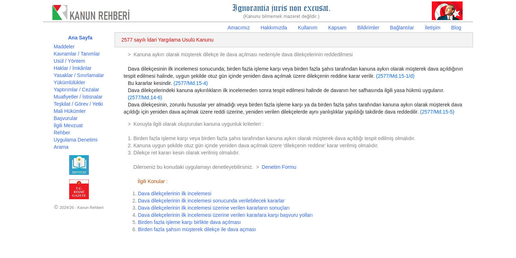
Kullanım (307, 27)
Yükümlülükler (69, 82)
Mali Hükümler (70, 111)
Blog (456, 27)
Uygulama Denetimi (75, 140)
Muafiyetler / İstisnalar (78, 97)
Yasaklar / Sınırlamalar (79, 75)
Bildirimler (368, 27)
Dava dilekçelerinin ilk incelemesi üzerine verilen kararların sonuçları (214, 208)
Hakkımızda (274, 27)
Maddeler (64, 46)
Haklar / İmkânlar (73, 68)
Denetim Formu (279, 167)
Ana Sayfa (80, 37)
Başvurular (66, 118)
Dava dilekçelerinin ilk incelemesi (174, 193)
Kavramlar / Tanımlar (77, 54)
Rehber (62, 132)
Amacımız (239, 27)
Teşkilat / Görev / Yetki (78, 104)
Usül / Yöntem (69, 61)
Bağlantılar (402, 27)
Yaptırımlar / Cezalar (76, 89)
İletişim (432, 27)
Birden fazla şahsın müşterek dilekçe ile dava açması (197, 229)
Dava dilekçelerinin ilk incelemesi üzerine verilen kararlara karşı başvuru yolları (225, 215)
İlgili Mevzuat (68, 125)
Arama (61, 147)
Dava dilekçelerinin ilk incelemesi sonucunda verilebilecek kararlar (211, 201)
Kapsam (337, 27)
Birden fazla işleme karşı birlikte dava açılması (189, 222)
